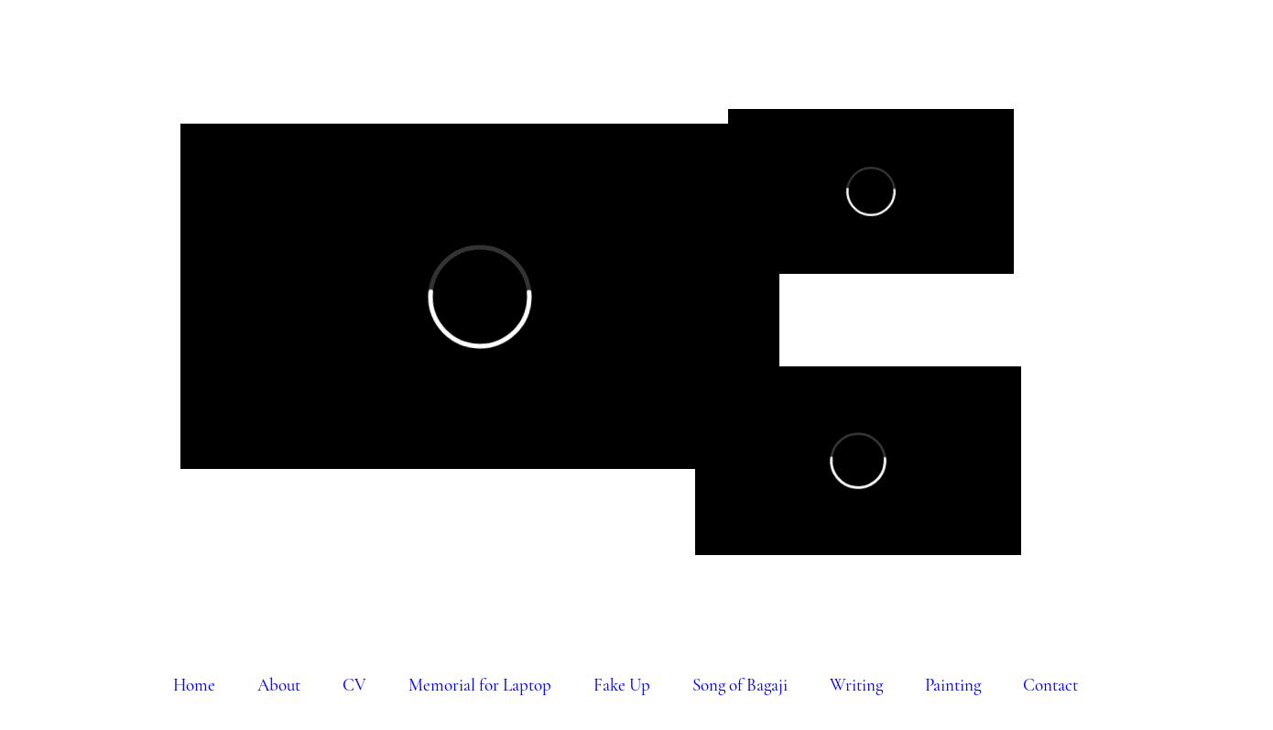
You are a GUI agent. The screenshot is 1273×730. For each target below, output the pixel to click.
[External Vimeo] (479, 296)
